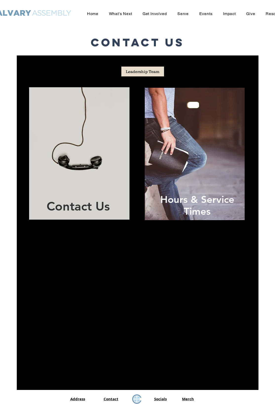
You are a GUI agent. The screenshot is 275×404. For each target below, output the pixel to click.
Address (77, 399)
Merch (188, 399)
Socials (160, 399)
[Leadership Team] (142, 71)
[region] (78, 153)
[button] (120, 13)
